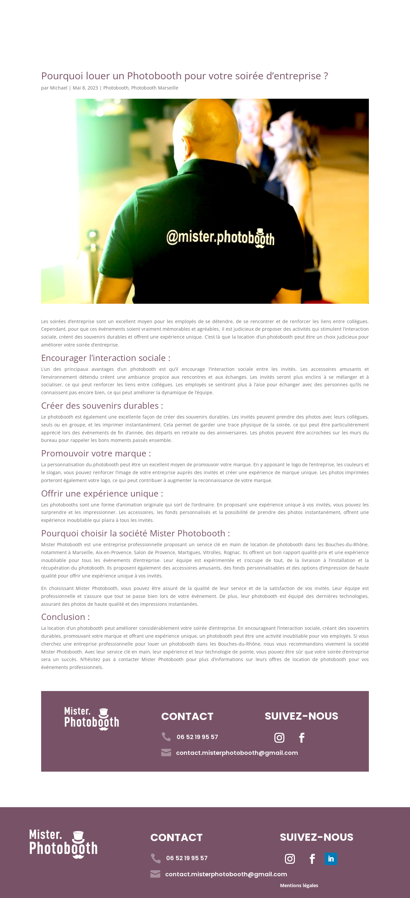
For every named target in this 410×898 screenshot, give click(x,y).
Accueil (91, 17)
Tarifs (201, 17)
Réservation (147, 17)
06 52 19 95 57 (103, 36)
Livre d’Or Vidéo (262, 17)
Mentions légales (299, 885)
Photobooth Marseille (154, 88)
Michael (58, 88)
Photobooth (116, 88)
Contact (327, 17)
